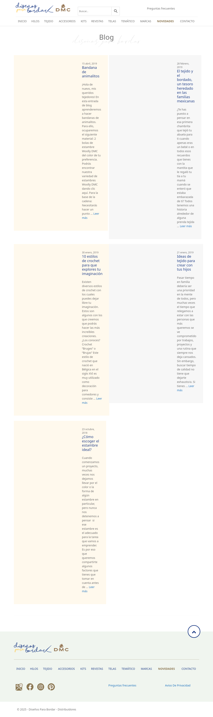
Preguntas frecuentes (161, 8)
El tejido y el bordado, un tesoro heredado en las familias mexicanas (186, 86)
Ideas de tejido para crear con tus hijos (186, 263)
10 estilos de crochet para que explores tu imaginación (92, 265)
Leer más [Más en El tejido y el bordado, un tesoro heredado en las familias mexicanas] (186, 226)
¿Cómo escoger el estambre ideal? (90, 443)
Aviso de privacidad (177, 685)
